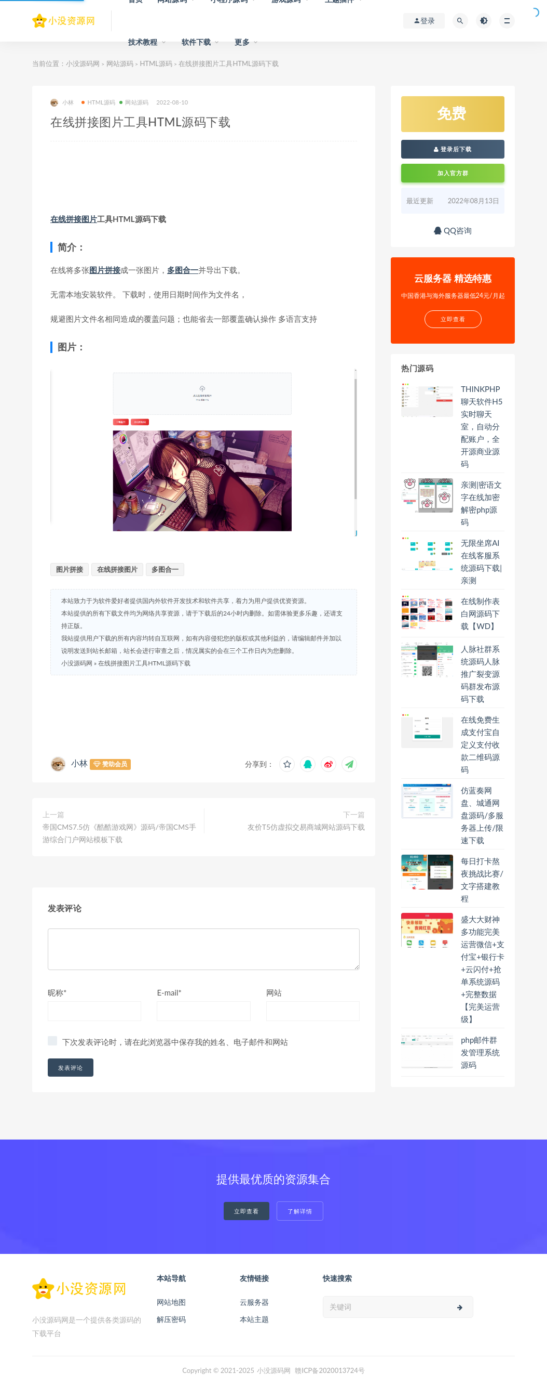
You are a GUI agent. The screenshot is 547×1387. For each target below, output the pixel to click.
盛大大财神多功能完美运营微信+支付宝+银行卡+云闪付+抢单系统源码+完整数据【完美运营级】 (482, 969)
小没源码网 (83, 63)
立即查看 (246, 1211)
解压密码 (171, 1319)
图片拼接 (104, 269)
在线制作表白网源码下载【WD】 (480, 613)
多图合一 (182, 269)
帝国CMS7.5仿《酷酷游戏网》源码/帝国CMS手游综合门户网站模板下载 (119, 833)
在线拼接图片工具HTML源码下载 (144, 663)
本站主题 (254, 1319)
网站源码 (119, 63)
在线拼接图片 (73, 219)
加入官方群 (453, 172)
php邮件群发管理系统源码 (480, 1052)
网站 (274, 992)
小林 (62, 103)
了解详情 (300, 1211)
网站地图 (171, 1302)
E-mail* (169, 992)
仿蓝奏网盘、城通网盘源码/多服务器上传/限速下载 (482, 815)
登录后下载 (453, 149)
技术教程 (143, 41)
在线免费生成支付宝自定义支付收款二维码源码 (480, 744)
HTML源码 (156, 63)
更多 (242, 41)
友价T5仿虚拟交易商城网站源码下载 (306, 826)
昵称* (57, 992)
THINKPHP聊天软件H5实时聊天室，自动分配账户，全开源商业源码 (481, 426)
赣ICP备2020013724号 (330, 1370)
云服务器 (254, 1302)
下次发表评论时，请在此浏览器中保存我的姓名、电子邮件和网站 (175, 1041)
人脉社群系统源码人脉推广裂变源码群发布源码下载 (480, 673)
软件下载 (196, 41)
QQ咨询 (453, 230)
